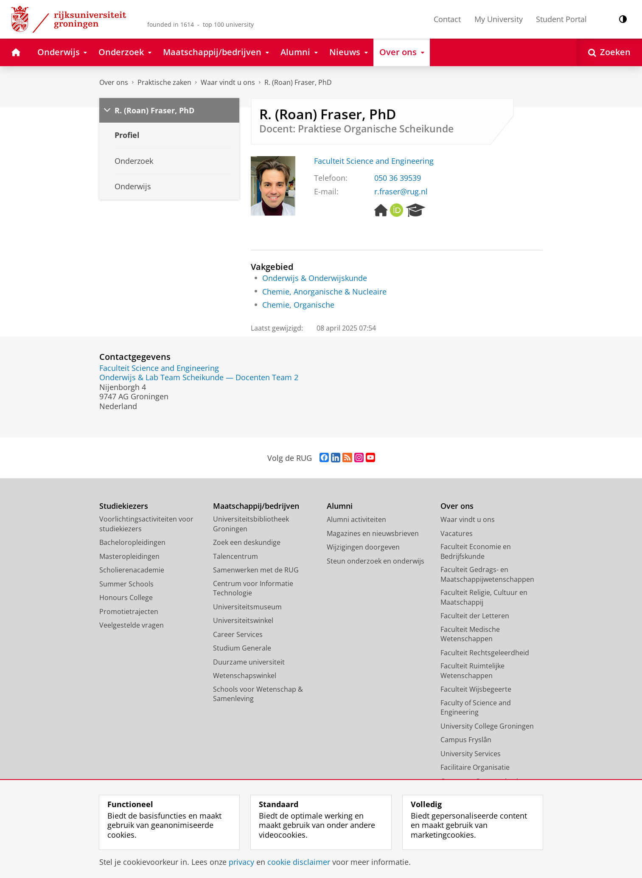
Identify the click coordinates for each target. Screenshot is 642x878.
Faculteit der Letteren (474, 615)
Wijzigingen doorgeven (363, 547)
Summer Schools (126, 584)
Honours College (126, 597)
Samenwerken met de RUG (256, 570)
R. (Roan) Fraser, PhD (298, 82)
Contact (447, 19)
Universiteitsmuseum (247, 607)
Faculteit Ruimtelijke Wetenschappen (472, 670)
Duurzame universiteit (249, 662)
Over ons (113, 82)
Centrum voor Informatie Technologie (253, 588)
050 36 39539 (397, 178)
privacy (241, 862)
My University (498, 19)
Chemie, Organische (298, 305)
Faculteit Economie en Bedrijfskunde (475, 551)
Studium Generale (242, 648)
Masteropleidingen (129, 556)
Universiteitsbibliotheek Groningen (251, 523)
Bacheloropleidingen (132, 542)
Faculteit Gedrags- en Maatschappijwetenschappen (487, 574)
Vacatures (456, 533)
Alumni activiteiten (356, 519)
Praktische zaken (164, 82)
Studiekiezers (123, 506)
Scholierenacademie (131, 570)
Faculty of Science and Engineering (475, 707)
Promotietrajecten (128, 611)
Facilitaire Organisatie (475, 767)
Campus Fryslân (465, 739)
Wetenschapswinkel (244, 675)
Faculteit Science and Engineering (374, 161)
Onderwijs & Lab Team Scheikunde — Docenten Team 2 (198, 377)
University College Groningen (487, 726)
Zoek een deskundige (246, 542)
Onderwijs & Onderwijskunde (314, 278)
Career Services (238, 634)
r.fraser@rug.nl (401, 191)
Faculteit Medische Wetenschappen (470, 634)
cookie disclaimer (298, 862)
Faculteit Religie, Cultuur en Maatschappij (483, 597)
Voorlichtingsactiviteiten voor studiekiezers (146, 523)
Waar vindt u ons (228, 82)
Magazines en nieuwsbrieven (373, 533)
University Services (470, 753)
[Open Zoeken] (609, 52)
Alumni (340, 506)
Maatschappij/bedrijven (256, 506)
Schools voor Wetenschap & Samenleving (258, 694)
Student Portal (561, 19)
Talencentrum (235, 556)
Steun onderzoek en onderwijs (375, 561)
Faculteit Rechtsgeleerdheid (484, 652)
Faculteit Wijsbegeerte (475, 689)
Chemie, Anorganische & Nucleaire (324, 291)
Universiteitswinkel (243, 620)
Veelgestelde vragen (131, 625)
